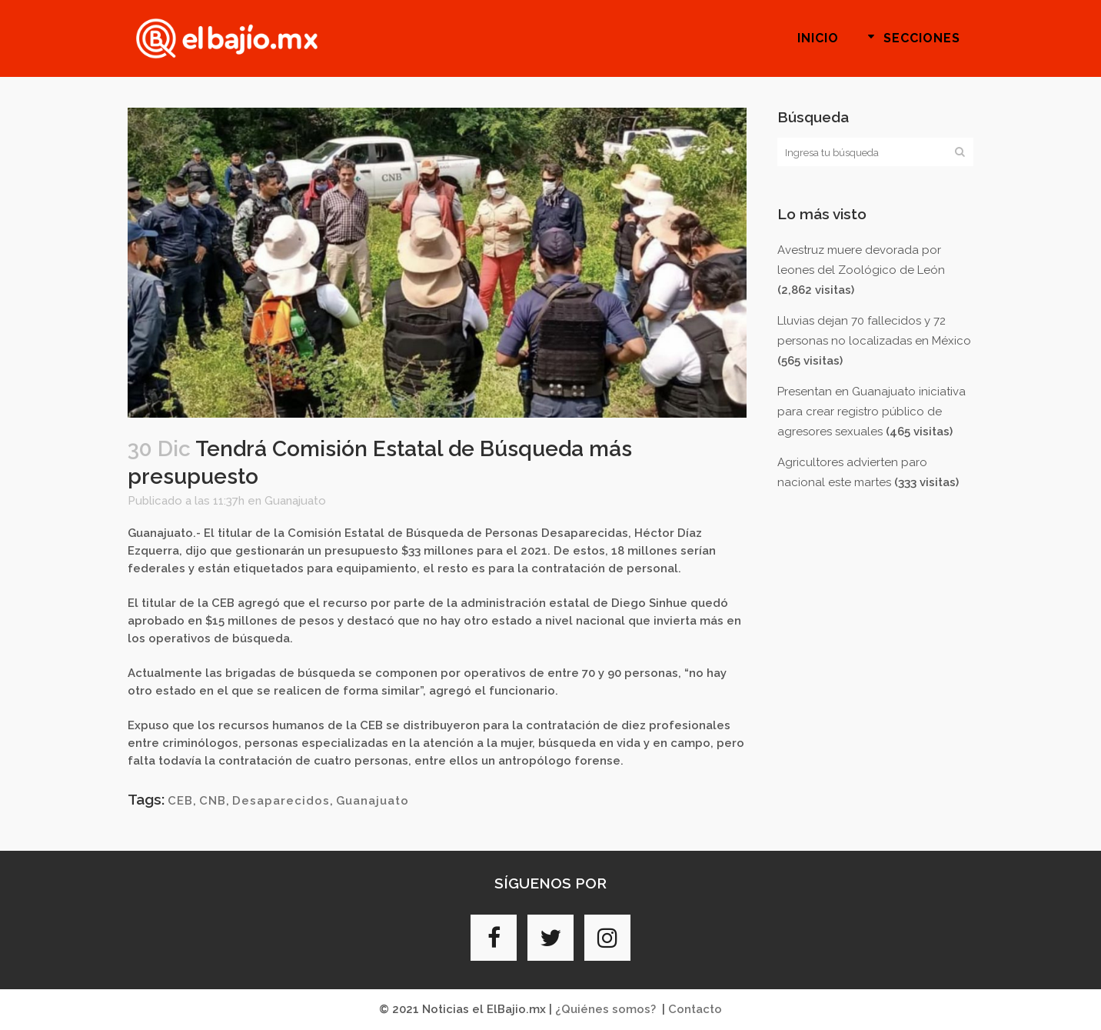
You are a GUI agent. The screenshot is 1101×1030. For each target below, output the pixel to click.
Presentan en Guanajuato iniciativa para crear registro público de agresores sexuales (871, 411)
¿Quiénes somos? (605, 1009)
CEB (180, 801)
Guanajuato (295, 501)
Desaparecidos (281, 801)
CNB (212, 801)
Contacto (695, 1009)
